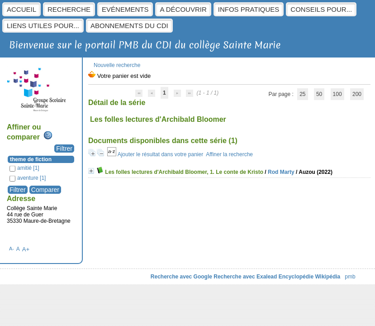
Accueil (21, 9)
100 (337, 94)
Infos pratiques (249, 9)
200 (356, 94)
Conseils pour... (321, 9)
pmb (350, 276)
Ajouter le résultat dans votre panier (160, 154)
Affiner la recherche (229, 154)
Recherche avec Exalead (245, 276)
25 (302, 94)
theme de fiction (31, 159)
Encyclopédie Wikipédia (310, 276)
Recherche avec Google (181, 276)
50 (319, 94)
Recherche (68, 9)
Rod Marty (281, 172)
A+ (26, 249)
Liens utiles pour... (43, 25)
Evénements (125, 9)
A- (11, 248)
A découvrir (183, 9)
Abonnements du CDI (129, 25)
